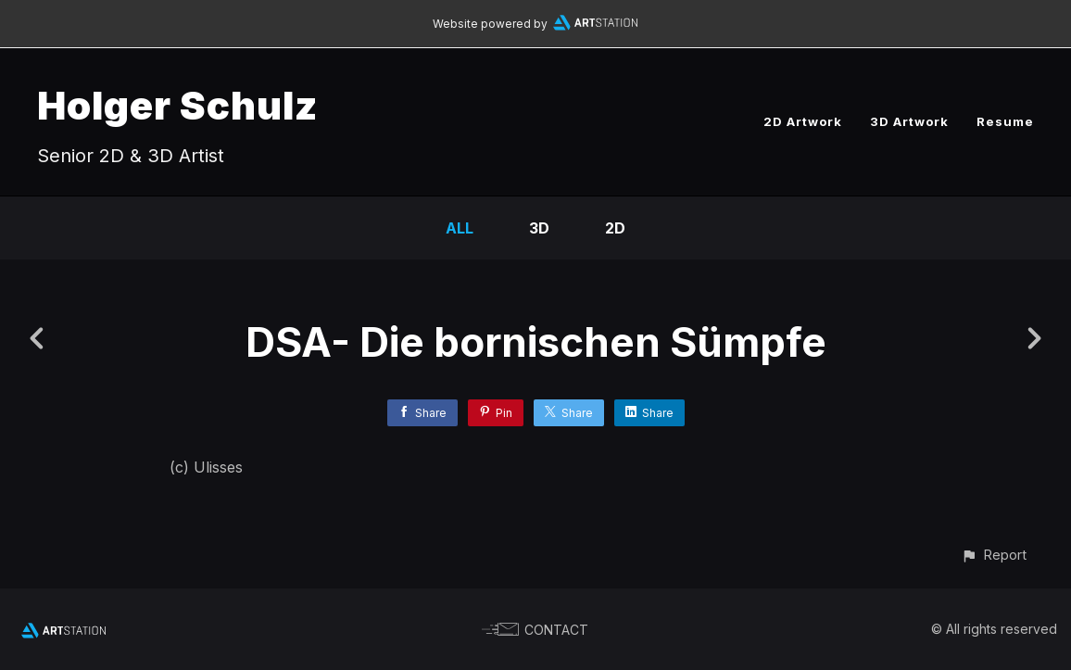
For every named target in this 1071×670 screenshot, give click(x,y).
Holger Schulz (177, 105)
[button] (993, 555)
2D (615, 228)
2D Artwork (802, 121)
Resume (1005, 121)
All (459, 228)
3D (539, 228)
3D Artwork (909, 121)
